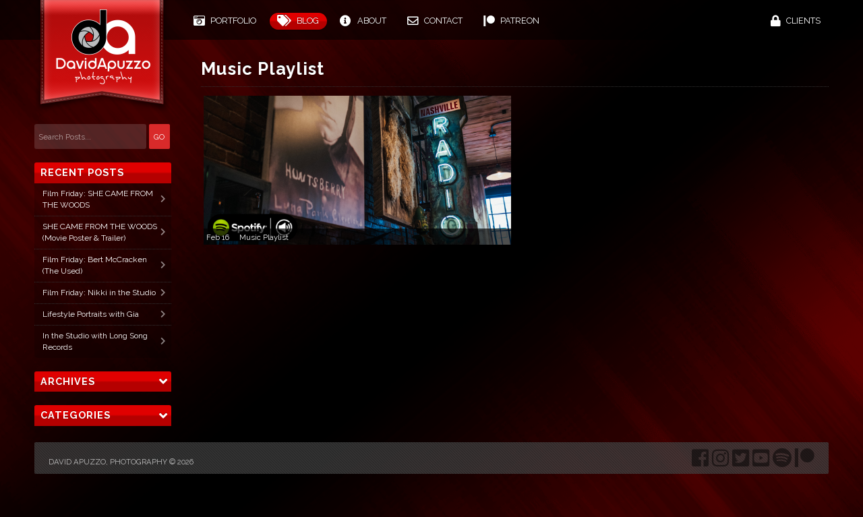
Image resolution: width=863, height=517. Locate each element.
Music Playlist (264, 237)
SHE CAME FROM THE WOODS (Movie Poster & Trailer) (99, 232)
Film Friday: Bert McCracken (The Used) (94, 265)
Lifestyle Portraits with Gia (90, 314)
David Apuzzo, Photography (108, 461)
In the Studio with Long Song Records (95, 341)
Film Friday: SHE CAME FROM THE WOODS (97, 199)
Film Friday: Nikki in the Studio (99, 292)
